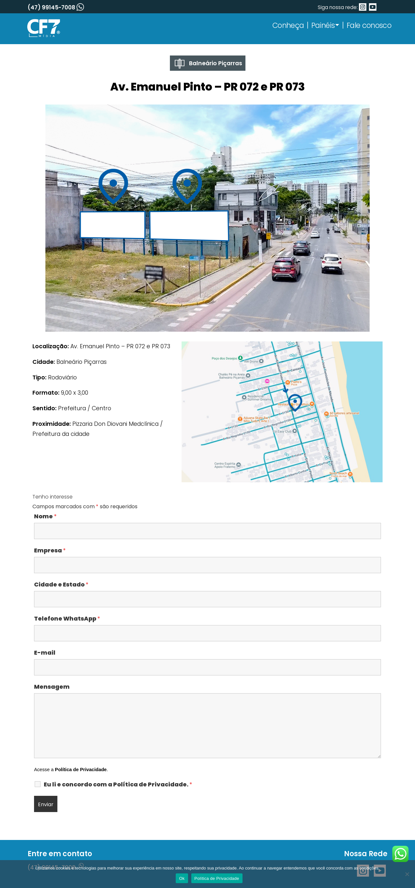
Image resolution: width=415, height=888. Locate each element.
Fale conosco (369, 25)
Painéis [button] (323, 25)
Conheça (288, 25)
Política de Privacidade (81, 769)
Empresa (49, 550)
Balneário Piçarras (208, 63)
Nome (45, 516)
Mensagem (52, 687)
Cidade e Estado (61, 584)
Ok (181, 878)
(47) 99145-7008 (56, 7)
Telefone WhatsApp (67, 618)
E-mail (44, 652)
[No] (407, 874)
